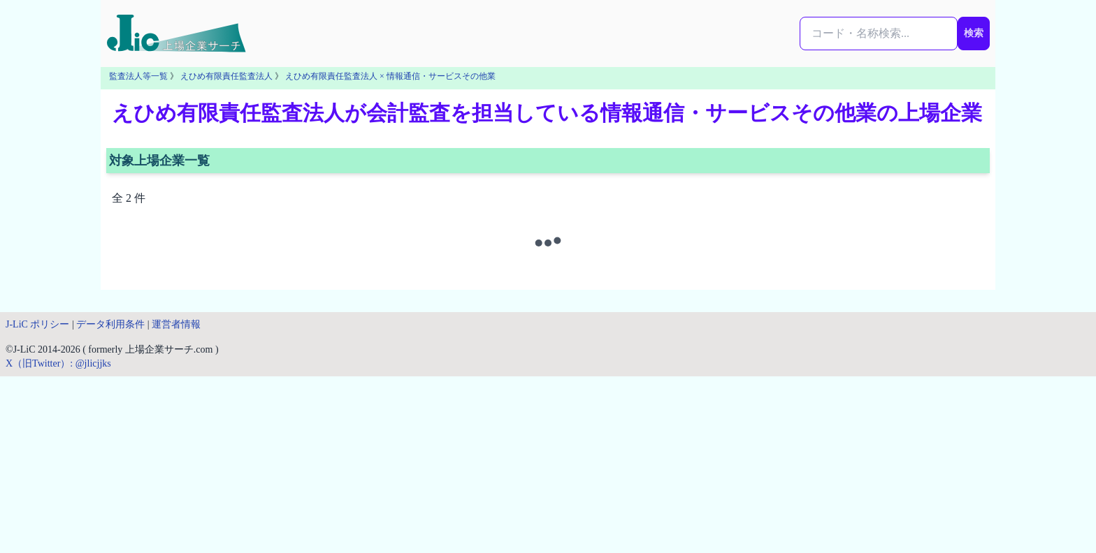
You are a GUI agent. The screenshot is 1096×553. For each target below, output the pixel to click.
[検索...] (879, 33)
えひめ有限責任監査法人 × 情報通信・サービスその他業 (390, 76)
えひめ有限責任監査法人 (226, 76)
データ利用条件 (110, 324)
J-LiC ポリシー (37, 324)
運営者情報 (176, 324)
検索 (973, 33)
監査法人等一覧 (138, 76)
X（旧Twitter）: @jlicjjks (58, 363)
